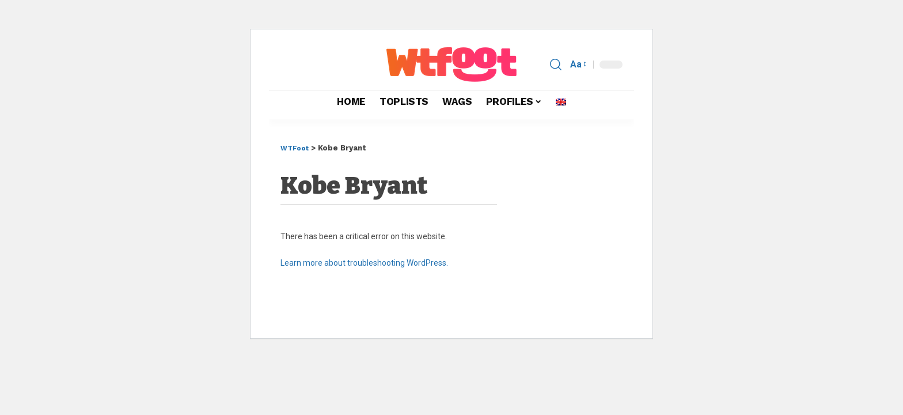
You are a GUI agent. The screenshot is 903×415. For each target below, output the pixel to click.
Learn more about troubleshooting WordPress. (364, 262)
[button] (555, 64)
